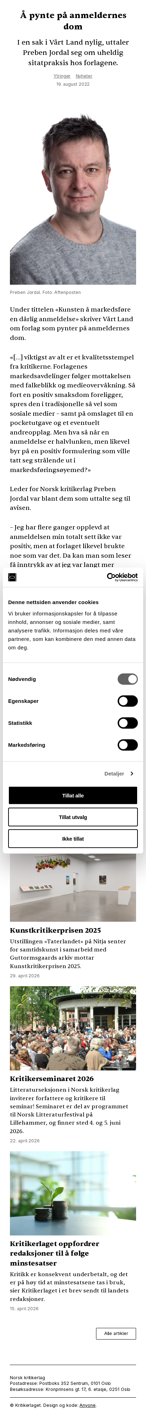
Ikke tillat (73, 838)
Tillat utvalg (73, 817)
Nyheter (84, 76)
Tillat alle (73, 795)
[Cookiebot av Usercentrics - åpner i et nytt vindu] (107, 577)
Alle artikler (116, 1333)
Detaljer (114, 774)
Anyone (87, 1405)
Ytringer (62, 76)
